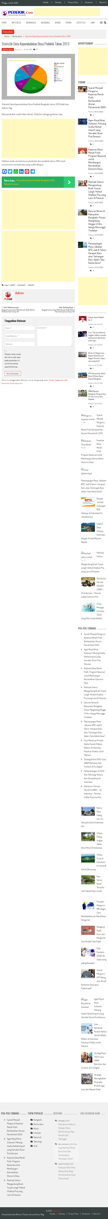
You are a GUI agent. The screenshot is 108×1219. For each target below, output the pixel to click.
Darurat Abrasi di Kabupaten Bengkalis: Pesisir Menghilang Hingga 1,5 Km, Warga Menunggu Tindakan (97, 220)
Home (4, 22)
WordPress (17, 1214)
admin (19, 49)
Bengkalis (31, 22)
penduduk (21, 285)
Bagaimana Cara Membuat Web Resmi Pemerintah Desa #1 (18, 311)
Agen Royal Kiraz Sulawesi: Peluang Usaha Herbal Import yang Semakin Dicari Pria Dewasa (97, 128)
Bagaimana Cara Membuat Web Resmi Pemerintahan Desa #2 (58, 311)
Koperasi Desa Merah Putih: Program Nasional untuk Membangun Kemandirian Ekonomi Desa (94, 675)
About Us (102, 2)
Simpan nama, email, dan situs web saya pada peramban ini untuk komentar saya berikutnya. (12, 360)
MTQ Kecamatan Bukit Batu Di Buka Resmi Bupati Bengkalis (96, 376)
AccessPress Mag (36, 1214)
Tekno (68, 22)
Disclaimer (89, 2)
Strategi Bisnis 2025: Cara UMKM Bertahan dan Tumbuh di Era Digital (95, 763)
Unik (93, 22)
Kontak (45, 2)
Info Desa (16, 22)
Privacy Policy (73, 2)
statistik (31, 285)
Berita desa (17, 36)
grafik (13, 285)
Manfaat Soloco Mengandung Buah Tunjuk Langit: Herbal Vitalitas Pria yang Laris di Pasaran (97, 190)
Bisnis (58, 22)
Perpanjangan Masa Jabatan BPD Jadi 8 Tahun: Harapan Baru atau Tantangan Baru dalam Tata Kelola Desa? (97, 253)
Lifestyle (81, 22)
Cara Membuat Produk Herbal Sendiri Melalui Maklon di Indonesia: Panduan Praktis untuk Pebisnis (94, 747)
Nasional (45, 22)
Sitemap (58, 2)
